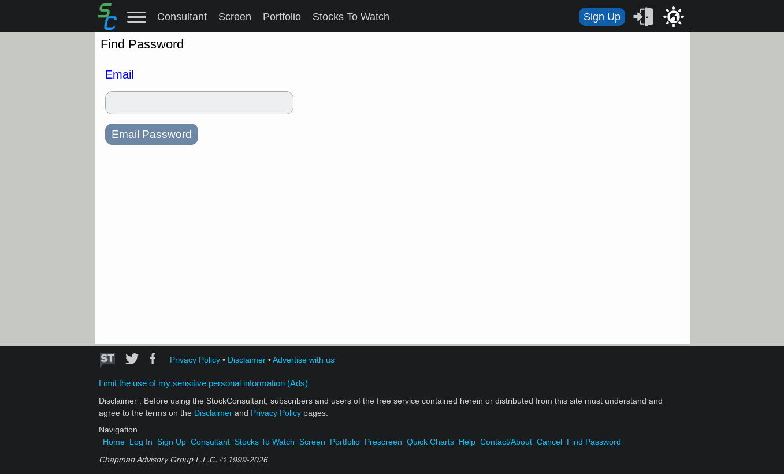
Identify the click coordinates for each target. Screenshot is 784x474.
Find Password (594, 441)
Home (114, 441)
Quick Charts (430, 441)
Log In (141, 441)
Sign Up (602, 17)
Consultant (182, 17)
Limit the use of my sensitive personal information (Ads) (203, 383)
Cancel (549, 441)
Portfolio (282, 17)
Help (467, 441)
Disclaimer (247, 359)
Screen (234, 17)
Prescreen (383, 441)
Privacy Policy (195, 359)
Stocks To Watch (351, 17)
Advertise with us (304, 359)
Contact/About (506, 441)
